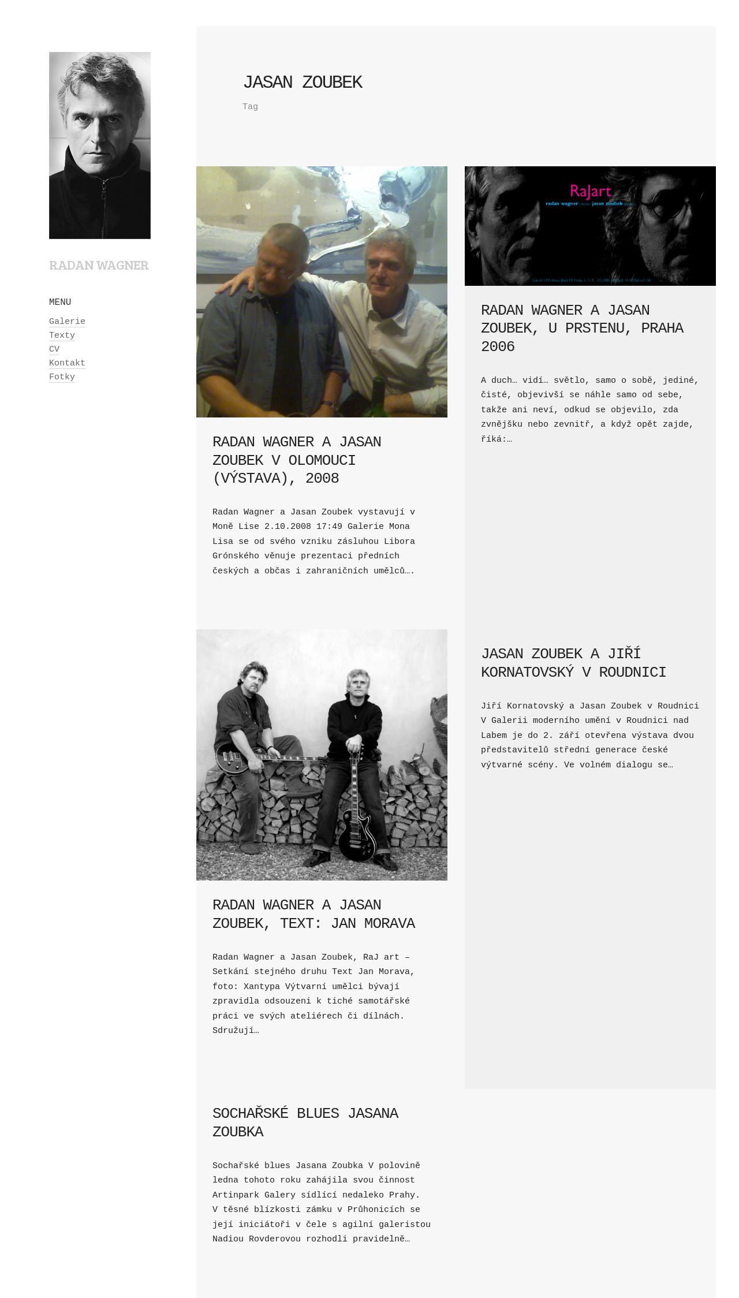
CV (54, 350)
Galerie (67, 322)
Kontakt (67, 363)
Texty (62, 336)
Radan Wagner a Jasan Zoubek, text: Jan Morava (313, 914)
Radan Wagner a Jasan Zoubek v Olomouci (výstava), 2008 (296, 460)
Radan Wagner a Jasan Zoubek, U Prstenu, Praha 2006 (582, 328)
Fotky (62, 377)
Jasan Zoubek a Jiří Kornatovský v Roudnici (573, 663)
